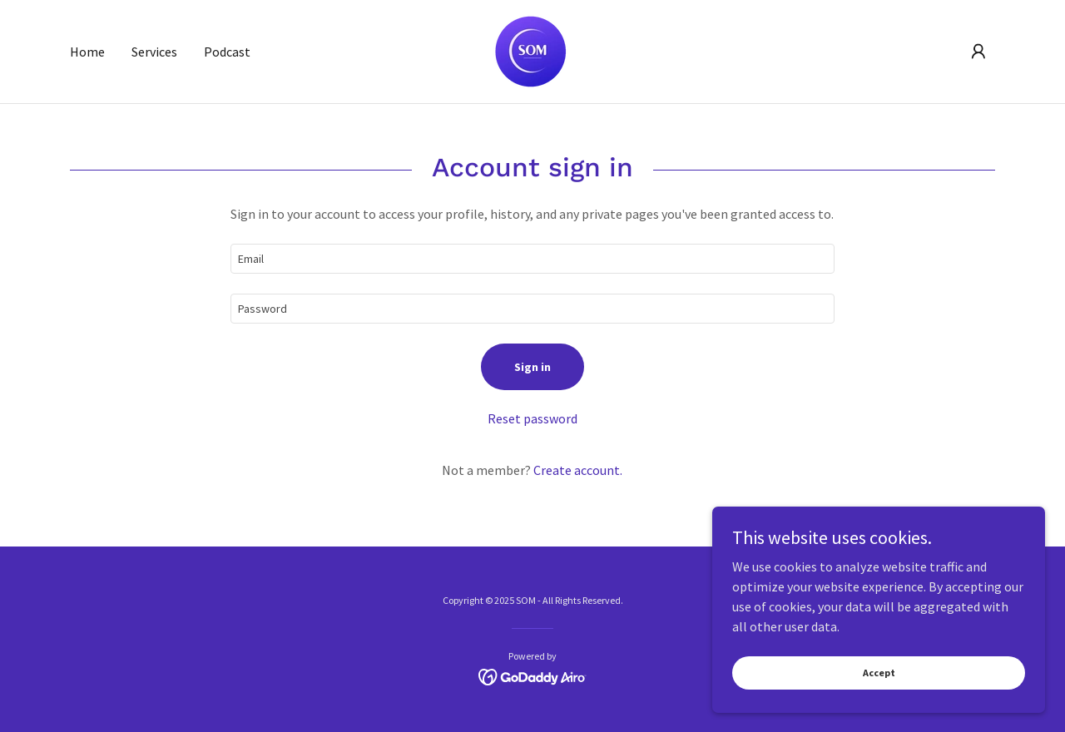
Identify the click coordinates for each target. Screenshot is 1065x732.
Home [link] (87, 51)
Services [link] (154, 51)
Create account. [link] (577, 470)
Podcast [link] (227, 51)
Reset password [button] (532, 418)
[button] (978, 51)
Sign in (532, 366)
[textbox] (532, 259)
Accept (879, 672)
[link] (532, 50)
